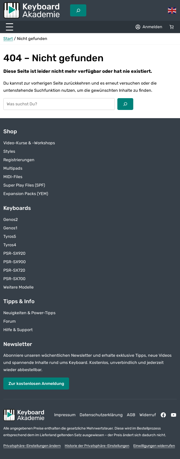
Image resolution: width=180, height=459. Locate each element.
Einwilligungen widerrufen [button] (154, 446)
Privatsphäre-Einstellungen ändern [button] (32, 446)
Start (8, 38)
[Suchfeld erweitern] (78, 10)
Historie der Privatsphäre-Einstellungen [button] (97, 446)
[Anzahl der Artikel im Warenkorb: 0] (171, 27)
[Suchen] (125, 104)
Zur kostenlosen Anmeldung (36, 383)
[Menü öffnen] (9, 27)
